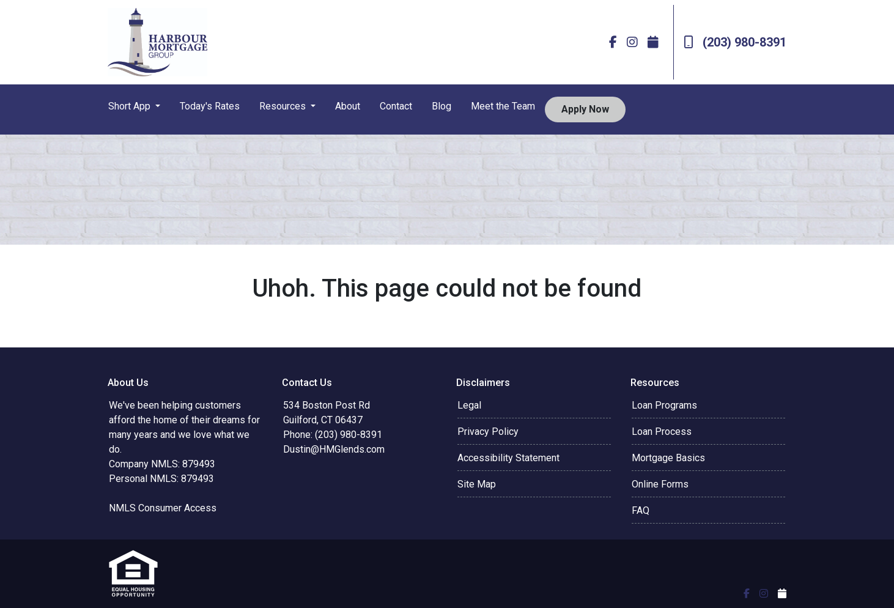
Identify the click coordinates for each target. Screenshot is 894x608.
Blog (441, 106)
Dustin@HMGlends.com (334, 449)
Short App (130, 106)
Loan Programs (664, 405)
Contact (396, 106)
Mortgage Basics (668, 458)
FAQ (640, 510)
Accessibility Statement (508, 458)
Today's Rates (210, 106)
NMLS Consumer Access (162, 508)
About (347, 106)
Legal (469, 405)
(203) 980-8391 (735, 42)
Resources (283, 106)
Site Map (476, 484)
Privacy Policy (488, 431)
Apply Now (585, 109)
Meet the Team (503, 106)
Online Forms (660, 484)
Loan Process (662, 431)
